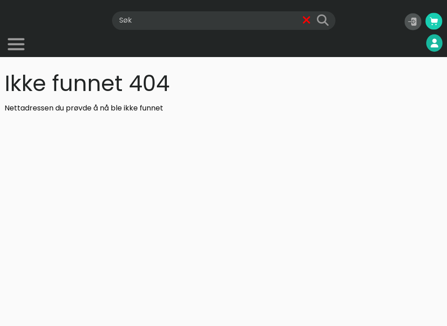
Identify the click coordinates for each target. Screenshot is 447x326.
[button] (413, 21)
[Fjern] (306, 20)
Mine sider (411, 43)
